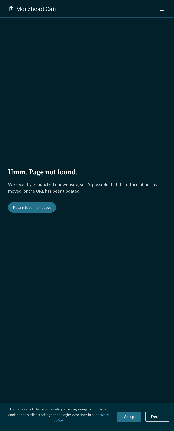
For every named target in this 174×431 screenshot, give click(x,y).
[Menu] (161, 8)
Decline (157, 416)
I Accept (129, 416)
